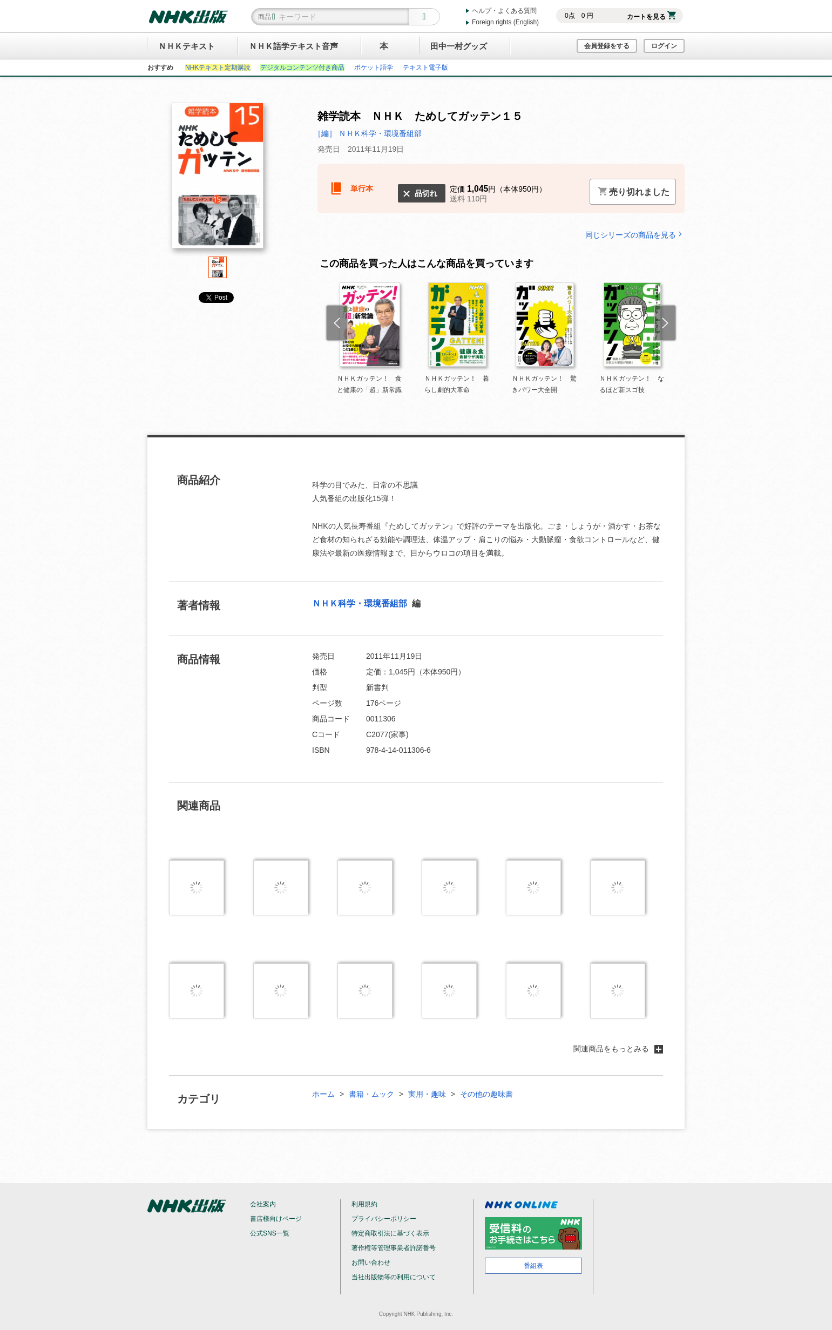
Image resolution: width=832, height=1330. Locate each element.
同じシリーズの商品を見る (635, 235)
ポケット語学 (373, 67)
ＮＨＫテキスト (186, 46)
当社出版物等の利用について (393, 1277)
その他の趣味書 (486, 1094)
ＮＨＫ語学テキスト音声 (293, 46)
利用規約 (364, 1204)
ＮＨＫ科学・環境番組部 (360, 603)
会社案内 (263, 1204)
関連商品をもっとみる (618, 1048)
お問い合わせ (370, 1262)
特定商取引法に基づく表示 (390, 1233)
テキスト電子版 (425, 67)
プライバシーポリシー (383, 1219)
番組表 (533, 1266)
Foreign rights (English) (505, 22)
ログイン (664, 46)
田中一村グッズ (458, 46)
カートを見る (651, 17)
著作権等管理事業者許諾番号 (393, 1248)
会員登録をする (607, 46)
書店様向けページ (276, 1219)
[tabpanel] (217, 179)
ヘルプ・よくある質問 (504, 11)
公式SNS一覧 (269, 1233)
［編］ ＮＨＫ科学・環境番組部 (368, 133)
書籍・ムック (371, 1094)
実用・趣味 (427, 1094)
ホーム (323, 1094)
